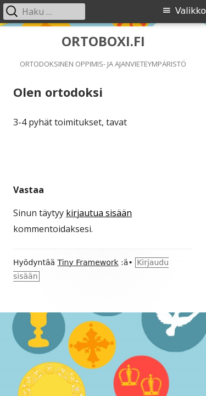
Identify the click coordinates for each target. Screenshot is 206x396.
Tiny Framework (88, 262)
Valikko (190, 11)
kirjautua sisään (99, 213)
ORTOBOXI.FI (103, 41)
